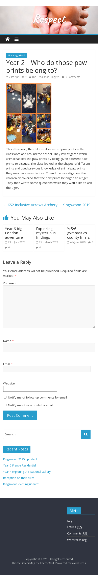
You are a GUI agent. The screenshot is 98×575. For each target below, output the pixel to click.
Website (9, 383)
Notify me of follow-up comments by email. (37, 397)
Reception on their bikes (18, 478)
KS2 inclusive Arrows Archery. (30, 204)
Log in (71, 520)
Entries (74, 527)
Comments (77, 533)
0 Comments (71, 77)
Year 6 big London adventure (14, 233)
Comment (10, 283)
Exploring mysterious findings (46, 233)
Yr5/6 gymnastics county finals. (78, 233)
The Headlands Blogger (45, 77)
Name (8, 341)
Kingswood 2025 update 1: (20, 459)
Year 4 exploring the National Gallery (27, 472)
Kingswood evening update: (21, 484)
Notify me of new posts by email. (31, 405)
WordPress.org (77, 540)
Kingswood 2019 (78, 204)
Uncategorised (16, 55)
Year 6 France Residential (19, 465)
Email (8, 364)
